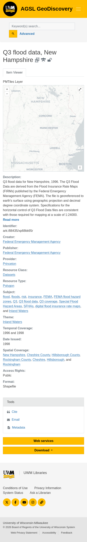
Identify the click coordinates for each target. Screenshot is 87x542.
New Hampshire (14, 355)
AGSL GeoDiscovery (10, 10)
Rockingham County (17, 359)
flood (6, 296)
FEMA (47, 296)
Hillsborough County (66, 355)
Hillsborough (55, 359)
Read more (11, 219)
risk (24, 296)
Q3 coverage (48, 301)
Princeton (9, 263)
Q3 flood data (28, 301)
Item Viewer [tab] (14, 72)
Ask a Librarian (40, 492)
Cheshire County (38, 355)
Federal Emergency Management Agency (31, 241)
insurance (35, 296)
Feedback (66, 532)
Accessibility (49, 532)
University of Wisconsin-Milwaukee (25, 523)
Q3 (15, 301)
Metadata (18, 427)
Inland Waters (18, 311)
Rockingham (11, 364)
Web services (44, 441)
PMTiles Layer (13, 81)
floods (16, 296)
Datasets (9, 274)
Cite (14, 411)
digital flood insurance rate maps (57, 306)
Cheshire (39, 359)
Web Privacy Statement (24, 532)
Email (16, 419)
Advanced (27, 33)
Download (42, 450)
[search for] (42, 26)
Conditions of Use (15, 488)
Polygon (8, 285)
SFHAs (29, 306)
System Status (13, 492)
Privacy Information (47, 488)
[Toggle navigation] (78, 9)
